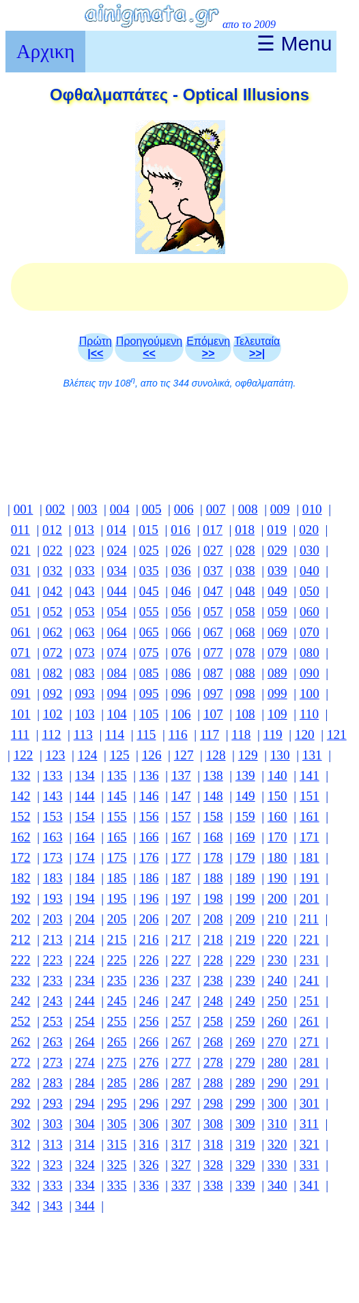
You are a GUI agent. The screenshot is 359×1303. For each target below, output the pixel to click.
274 (85, 1062)
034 (117, 570)
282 (21, 1083)
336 (149, 1185)
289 (245, 1083)
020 (309, 529)
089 (277, 673)
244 (85, 1001)
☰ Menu (294, 43)
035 (149, 570)
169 (245, 837)
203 (53, 919)
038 (245, 570)
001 (23, 509)
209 (245, 919)
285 (117, 1083)
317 (181, 1144)
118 (240, 734)
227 (181, 960)
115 (146, 734)
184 (85, 878)
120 (305, 734)
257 (181, 1021)
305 (117, 1124)
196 (149, 898)
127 (184, 755)
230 (277, 960)
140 (277, 775)
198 (213, 898)
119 (273, 734)
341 (309, 1185)
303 (53, 1124)
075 (149, 652)
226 (149, 960)
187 (181, 878)
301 (309, 1103)
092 (53, 693)
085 (149, 673)
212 (21, 939)
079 (277, 652)
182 (21, 878)
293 (53, 1103)
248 (213, 1001)
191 (309, 878)
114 (114, 734)
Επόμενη (208, 347)
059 (277, 611)
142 (21, 796)
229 (245, 960)
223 (53, 960)
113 (83, 734)
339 (245, 1185)
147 (181, 796)
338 (213, 1185)
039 (277, 570)
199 (245, 898)
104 (117, 714)
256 (149, 1021)
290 (277, 1083)
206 (149, 919)
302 (21, 1124)
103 (85, 714)
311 (309, 1124)
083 (85, 673)
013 (84, 529)
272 (21, 1062)
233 (53, 980)
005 (152, 509)
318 (213, 1144)
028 (245, 550)
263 (53, 1042)
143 (53, 796)
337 (181, 1185)
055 (149, 611)
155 (117, 816)
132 (21, 775)
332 (21, 1185)
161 (309, 816)
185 (117, 878)
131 (312, 755)
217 (181, 939)
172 (21, 857)
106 (181, 714)
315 (117, 1144)
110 (309, 714)
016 (180, 529)
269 (245, 1042)
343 (53, 1206)
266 (149, 1042)
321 (309, 1144)
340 (277, 1185)
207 (181, 919)
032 (53, 570)
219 (245, 939)
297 (181, 1103)
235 (117, 980)
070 (309, 632)
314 (85, 1144)
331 (309, 1165)
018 (245, 529)
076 (181, 652)
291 (309, 1083)
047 (213, 591)
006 (184, 509)
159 (245, 816)
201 (309, 898)
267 (181, 1042)
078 (245, 652)
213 (53, 939)
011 (20, 529)
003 (88, 509)
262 (21, 1042)
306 (149, 1124)
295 (117, 1103)
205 (117, 919)
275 (117, 1062)
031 (21, 570)
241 (309, 980)
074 (117, 652)
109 (277, 714)
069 (277, 632)
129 (248, 755)
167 (181, 837)
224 (85, 960)
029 (277, 550)
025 (149, 550)
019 (277, 529)
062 (53, 632)
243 (53, 1001)
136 (149, 775)
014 (116, 529)
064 (117, 632)
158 (213, 816)
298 (213, 1103)
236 (149, 980)
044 (117, 591)
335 (117, 1185)
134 (85, 775)
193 (53, 898)
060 (309, 611)
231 (309, 960)
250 (277, 1001)
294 (85, 1103)
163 (53, 837)
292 (21, 1103)
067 (213, 632)
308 (213, 1124)
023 (85, 550)
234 (85, 980)
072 (53, 652)
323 (53, 1165)
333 (53, 1185)
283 (53, 1083)
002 (56, 509)
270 (277, 1042)
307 (181, 1124)
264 (85, 1042)
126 (152, 755)
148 (213, 796)
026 (181, 550)
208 (213, 919)
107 (213, 714)
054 (117, 611)
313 (53, 1144)
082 (53, 673)
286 (149, 1083)
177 (181, 857)
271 (309, 1042)
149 (245, 796)
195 (117, 898)
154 (85, 816)
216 (149, 939)
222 (21, 960)
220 (277, 939)
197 (181, 898)
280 (277, 1062)
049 (277, 591)
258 (213, 1021)
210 (277, 919)
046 (181, 591)
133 (53, 775)
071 (21, 652)
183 (53, 878)
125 (120, 755)
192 (21, 898)
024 (117, 550)
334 (85, 1185)
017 (212, 529)
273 (53, 1062)
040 (309, 570)
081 (21, 673)
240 (277, 980)
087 (213, 673)
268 (213, 1042)
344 (85, 1206)
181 (309, 857)
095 (149, 693)
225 (117, 960)
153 (53, 816)
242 (21, 1001)
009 (280, 509)
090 (309, 673)
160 (277, 816)
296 (149, 1103)
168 (213, 837)
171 (309, 837)
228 (213, 960)
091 (21, 693)
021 (21, 550)
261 (309, 1021)
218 (213, 939)
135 (117, 775)
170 (277, 837)
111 (20, 734)
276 (149, 1062)
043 (85, 591)
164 (85, 837)
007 (216, 509)
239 (245, 980)
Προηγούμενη (149, 347)
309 (245, 1124)
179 (245, 857)
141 (309, 775)
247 (181, 1001)
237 (181, 980)
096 (181, 693)
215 (117, 939)
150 (277, 796)
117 (209, 734)
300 (277, 1103)
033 (85, 570)
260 (277, 1021)
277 (181, 1062)
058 (245, 611)
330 (277, 1165)
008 (248, 509)
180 (277, 857)
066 (181, 632)
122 (23, 755)
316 (149, 1144)
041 (21, 591)
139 (245, 775)
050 (309, 591)
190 (277, 878)
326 (149, 1165)
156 (149, 816)
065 (149, 632)
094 (117, 693)
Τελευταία (257, 347)
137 (181, 775)
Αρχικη (45, 51)
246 (149, 1001)
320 (277, 1144)
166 (149, 837)
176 (149, 857)
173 (53, 857)
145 (117, 796)
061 (21, 632)
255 (117, 1021)
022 (53, 550)
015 (148, 529)
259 (245, 1021)
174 (85, 857)
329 (245, 1165)
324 (85, 1165)
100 (309, 693)
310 (277, 1124)
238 (213, 980)
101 (21, 714)
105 (149, 714)
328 (213, 1165)
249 (245, 1001)
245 (117, 1001)
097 (213, 693)
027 (213, 550)
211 (309, 919)
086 (181, 673)
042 (53, 591)
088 (245, 673)
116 (178, 734)
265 (117, 1042)
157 (181, 816)
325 (117, 1165)
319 (245, 1144)
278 (213, 1062)
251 (309, 1001)
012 (52, 529)
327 (181, 1165)
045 (149, 591)
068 (245, 632)
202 (21, 919)
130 (280, 755)
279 (245, 1062)
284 (85, 1083)
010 (312, 509)
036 (181, 570)
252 (21, 1021)
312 (21, 1144)
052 (53, 611)
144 (85, 796)
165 (117, 837)
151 (309, 796)
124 (88, 755)
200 (277, 898)
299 (245, 1103)
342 (21, 1206)
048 (245, 591)
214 (85, 939)
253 (53, 1021)
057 (213, 611)
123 (56, 755)
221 (309, 939)
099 (277, 693)
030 (309, 550)
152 (21, 816)
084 (117, 673)
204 (85, 919)
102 (53, 714)
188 (213, 878)
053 (85, 611)
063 (85, 632)
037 (213, 570)
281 (309, 1062)
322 (21, 1165)
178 (213, 857)
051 (21, 611)
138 (213, 775)
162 (21, 837)
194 (85, 898)
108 (245, 714)
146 (149, 796)
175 (117, 857)
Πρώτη (95, 347)
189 (245, 878)
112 (51, 734)
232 (21, 980)
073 (85, 652)
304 (85, 1124)
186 (149, 878)
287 (181, 1083)
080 (309, 652)
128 (216, 755)
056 (181, 611)
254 (85, 1021)
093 (85, 693)
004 (120, 509)
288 (213, 1083)
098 (245, 693)
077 (213, 652)
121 (337, 734)
